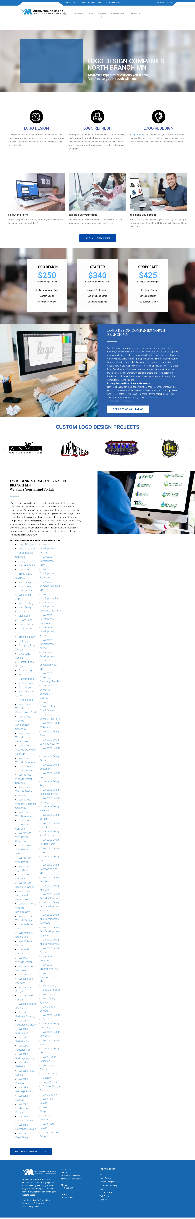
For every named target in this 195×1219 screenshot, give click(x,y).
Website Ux (25, 974)
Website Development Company (47, 619)
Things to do (113, 401)
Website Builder (27, 565)
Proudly (25, 1200)
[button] (97, 238)
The (38, 1200)
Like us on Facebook (164, 2)
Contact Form (117, 13)
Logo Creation (27, 548)
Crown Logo (25, 620)
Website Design (51, 1014)
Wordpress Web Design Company (23, 837)
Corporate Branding (108, 1185)
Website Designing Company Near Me (50, 677)
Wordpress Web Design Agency (23, 849)
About (102, 1174)
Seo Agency (49, 985)
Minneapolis (27, 1203)
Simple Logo (26, 700)
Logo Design (50, 1082)
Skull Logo (25, 687)
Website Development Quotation (47, 548)
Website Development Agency (47, 644)
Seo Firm (48, 1019)
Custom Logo (26, 678)
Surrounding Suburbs (31, 1206)
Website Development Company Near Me (50, 606)
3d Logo (23, 641)
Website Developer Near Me (48, 664)
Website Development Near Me (50, 585)
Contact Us (135, 13)
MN (42, 1203)
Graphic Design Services (110, 1181)
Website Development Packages (47, 573)
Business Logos (27, 624)
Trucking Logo (27, 636)
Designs (47, 1077)
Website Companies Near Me (49, 977)
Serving (33, 1200)
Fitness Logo (26, 670)
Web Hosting (26, 603)
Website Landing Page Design (22, 1108)
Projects (102, 13)
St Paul (37, 1203)
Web (91, 13)
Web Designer (50, 1094)
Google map (127, 401)
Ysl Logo (23, 674)
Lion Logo (24, 615)
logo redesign (138, 134)
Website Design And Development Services (50, 906)
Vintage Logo (26, 683)
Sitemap (103, 1199)
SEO (101, 1189)
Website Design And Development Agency (50, 931)
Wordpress (25, 569)
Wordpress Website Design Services (23, 779)
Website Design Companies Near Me (50, 869)
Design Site (25, 561)
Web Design (49, 994)
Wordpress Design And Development (23, 895)
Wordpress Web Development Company (25, 803)
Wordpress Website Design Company (23, 791)
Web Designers (27, 582)
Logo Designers (27, 544)
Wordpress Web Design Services (23, 824)
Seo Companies (52, 989)
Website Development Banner (47, 631)
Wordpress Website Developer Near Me (26, 749)
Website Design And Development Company (50, 919)
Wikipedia (153, 397)
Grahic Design (50, 1073)
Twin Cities (45, 1200)
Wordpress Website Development (23, 737)
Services (79, 13)
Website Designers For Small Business (48, 706)
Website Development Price (47, 561)
